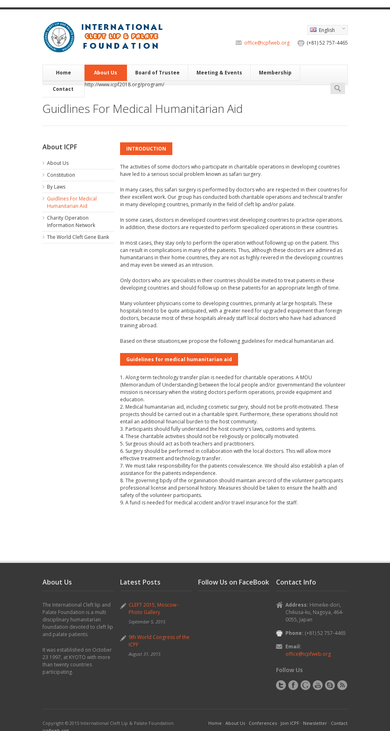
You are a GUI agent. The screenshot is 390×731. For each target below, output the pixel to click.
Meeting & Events (219, 72)
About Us (105, 72)
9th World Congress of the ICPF (159, 641)
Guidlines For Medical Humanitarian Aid (72, 202)
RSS (342, 685)
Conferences (263, 723)
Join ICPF (290, 723)
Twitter (281, 685)
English (326, 31)
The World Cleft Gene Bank (78, 237)
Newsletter (315, 723)
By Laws (56, 186)
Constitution (61, 174)
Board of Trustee (157, 72)
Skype (330, 685)
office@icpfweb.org (267, 42)
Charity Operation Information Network (71, 221)
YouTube (318, 685)
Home (63, 72)
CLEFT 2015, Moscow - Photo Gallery (154, 608)
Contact (63, 88)
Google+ (305, 685)
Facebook (293, 685)
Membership (275, 72)
